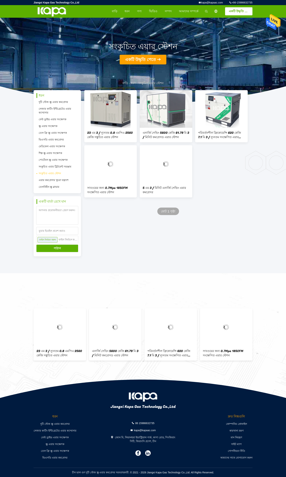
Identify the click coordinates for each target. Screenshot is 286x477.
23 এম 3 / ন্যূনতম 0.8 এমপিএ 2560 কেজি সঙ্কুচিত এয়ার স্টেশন (110, 135)
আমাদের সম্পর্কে (188, 11)
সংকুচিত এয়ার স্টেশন (50, 173)
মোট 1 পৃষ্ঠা (168, 211)
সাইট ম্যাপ (236, 444)
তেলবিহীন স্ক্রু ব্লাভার (49, 186)
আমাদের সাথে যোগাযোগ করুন (236, 457)
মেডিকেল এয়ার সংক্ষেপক (52, 146)
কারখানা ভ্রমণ (236, 430)
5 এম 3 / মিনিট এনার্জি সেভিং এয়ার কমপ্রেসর (164, 190)
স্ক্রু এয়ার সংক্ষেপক (48, 126)
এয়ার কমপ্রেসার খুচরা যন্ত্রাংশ (53, 180)
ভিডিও (153, 11)
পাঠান (57, 248)
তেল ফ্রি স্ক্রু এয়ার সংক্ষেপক (53, 132)
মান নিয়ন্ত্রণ (236, 437)
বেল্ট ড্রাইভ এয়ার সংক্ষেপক (52, 119)
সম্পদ (168, 11)
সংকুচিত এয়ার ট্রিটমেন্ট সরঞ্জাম (55, 166)
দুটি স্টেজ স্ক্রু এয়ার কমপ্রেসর (53, 102)
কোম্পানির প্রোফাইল (236, 423)
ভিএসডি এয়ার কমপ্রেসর (51, 139)
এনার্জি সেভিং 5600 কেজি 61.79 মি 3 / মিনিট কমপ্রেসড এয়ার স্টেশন (166, 135)
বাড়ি (114, 11)
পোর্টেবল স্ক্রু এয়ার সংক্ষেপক (53, 159)
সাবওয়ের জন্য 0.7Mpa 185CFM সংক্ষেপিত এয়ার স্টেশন (107, 190)
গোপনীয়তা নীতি (236, 450)
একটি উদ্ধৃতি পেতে (240, 11)
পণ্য (139, 11)
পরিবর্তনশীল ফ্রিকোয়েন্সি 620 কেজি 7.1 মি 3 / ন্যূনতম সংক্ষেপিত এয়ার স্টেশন (219, 135)
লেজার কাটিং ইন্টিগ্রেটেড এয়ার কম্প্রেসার (55, 110)
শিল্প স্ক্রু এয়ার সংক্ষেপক (50, 153)
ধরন (127, 11)
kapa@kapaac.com (212, 2)
